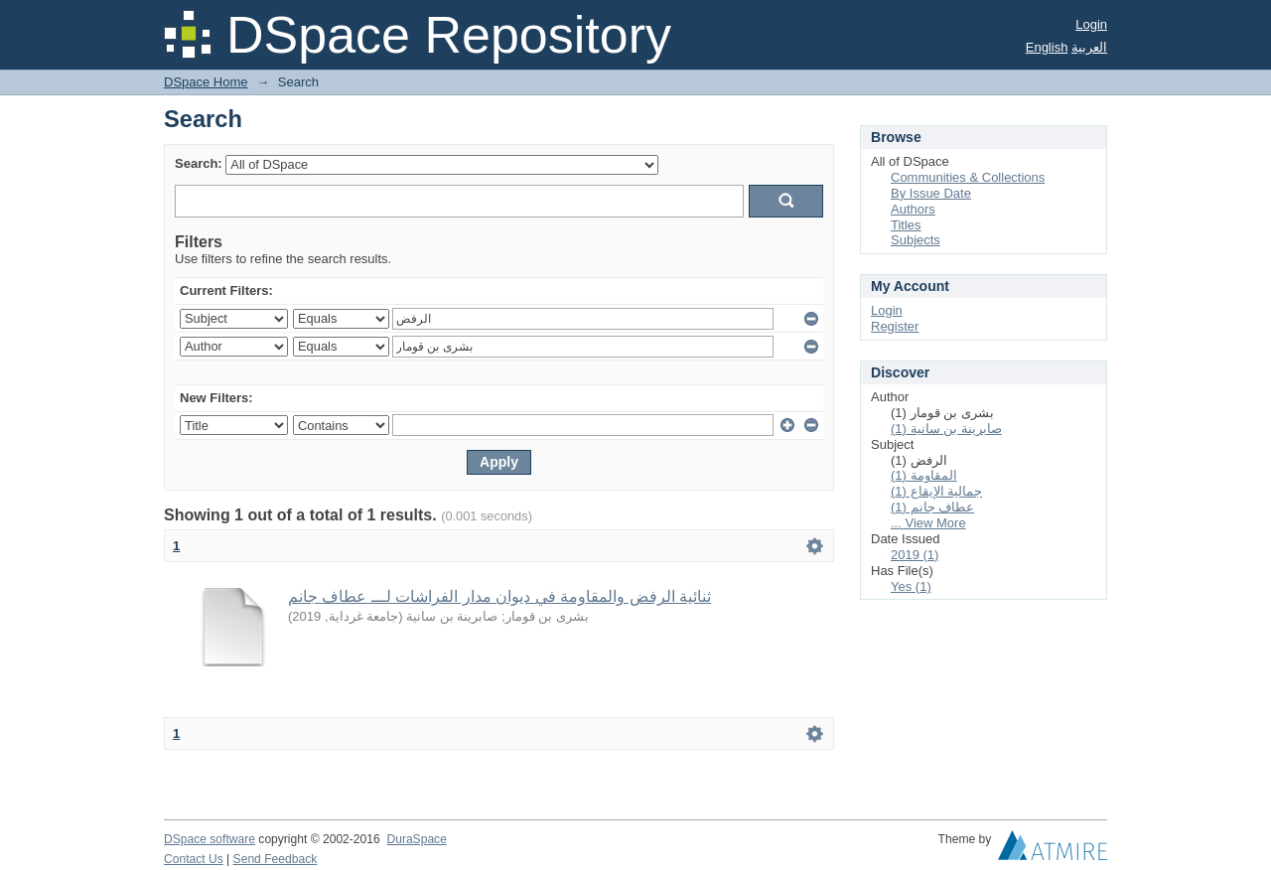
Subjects (915, 239)
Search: (198, 163)
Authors (913, 209)
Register (894, 326)
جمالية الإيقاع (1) (936, 491)
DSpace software (209, 839)
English (1047, 47)
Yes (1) (911, 586)
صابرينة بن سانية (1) (946, 428)
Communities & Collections (968, 177)
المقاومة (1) (924, 475)
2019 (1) (914, 554)
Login (1091, 24)
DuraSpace (416, 839)
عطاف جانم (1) (932, 507)
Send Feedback (275, 859)
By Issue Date (931, 193)
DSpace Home (206, 81)
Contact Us (193, 859)
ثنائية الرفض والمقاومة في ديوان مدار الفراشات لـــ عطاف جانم (499, 596)
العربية (1089, 47)
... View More (928, 522)
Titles (906, 225)
